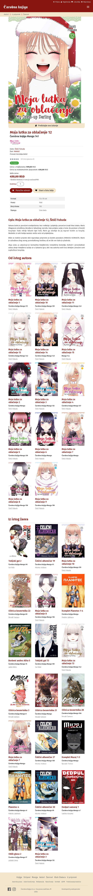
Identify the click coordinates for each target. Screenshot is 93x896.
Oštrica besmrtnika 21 (46, 710)
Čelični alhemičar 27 (45, 757)
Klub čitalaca (60, 877)
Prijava (56, 2)
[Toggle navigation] (88, 7)
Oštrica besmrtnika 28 (73, 710)
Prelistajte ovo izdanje (46, 125)
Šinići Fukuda (20, 149)
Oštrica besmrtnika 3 (18, 710)
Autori (6, 14)
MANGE (17, 151)
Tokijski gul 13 (42, 660)
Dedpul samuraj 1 (70, 807)
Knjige (19, 877)
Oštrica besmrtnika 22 (19, 611)
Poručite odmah (21, 190)
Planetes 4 (13, 807)
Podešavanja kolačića (73, 882)
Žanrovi (26, 14)
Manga (35, 877)
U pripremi (16, 14)
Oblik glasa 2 (14, 854)
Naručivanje (49, 882)
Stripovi (26, 877)
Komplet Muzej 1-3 (71, 757)
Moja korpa (86, 2)
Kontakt (57, 882)
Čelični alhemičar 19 (45, 561)
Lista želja (75, 2)
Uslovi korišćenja (29, 882)
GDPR (63, 882)
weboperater (75, 889)
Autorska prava (17, 882)
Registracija (65, 2)
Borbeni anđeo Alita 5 (19, 660)
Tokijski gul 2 (14, 561)
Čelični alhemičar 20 (45, 807)
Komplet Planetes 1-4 (72, 611)
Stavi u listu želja (44, 190)
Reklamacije (40, 882)
